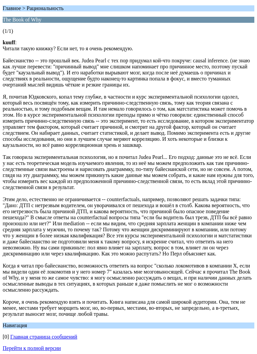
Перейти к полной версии (32, 348)
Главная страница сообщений (43, 337)
